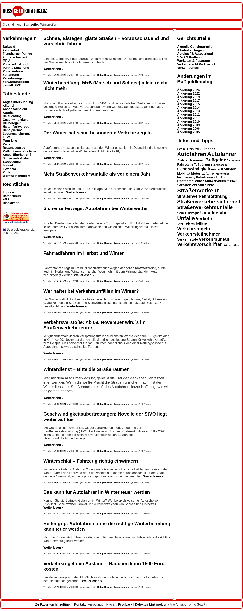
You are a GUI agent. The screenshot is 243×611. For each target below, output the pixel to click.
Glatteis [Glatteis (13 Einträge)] (215, 169)
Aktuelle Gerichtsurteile (194, 46)
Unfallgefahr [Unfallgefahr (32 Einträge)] (213, 212)
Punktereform (13, 71)
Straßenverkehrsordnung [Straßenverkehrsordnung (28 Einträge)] (202, 196)
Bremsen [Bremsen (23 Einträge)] (196, 160)
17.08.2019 (60, 587)
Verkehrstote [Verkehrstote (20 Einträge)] (187, 239)
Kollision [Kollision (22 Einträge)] (229, 169)
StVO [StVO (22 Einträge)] (181, 213)
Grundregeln (12, 123)
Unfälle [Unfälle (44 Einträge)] (186, 218)
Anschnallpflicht (15, 109)
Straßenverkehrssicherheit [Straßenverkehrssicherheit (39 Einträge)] (208, 201)
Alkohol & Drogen (190, 50)
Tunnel (8, 165)
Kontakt (80, 604)
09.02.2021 (60, 404)
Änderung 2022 (188, 93)
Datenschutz (12, 196)
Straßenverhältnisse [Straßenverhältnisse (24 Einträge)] (195, 185)
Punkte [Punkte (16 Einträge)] (220, 177)
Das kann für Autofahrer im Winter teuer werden (96, 492)
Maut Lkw (10, 140)
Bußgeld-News (104, 75)
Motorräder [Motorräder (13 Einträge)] (222, 173)
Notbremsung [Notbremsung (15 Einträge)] (186, 177)
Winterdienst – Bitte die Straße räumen (86, 369)
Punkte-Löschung (16, 67)
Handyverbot (12, 130)
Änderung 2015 (188, 104)
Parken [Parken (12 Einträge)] (211, 177)
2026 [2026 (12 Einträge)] (196, 149)
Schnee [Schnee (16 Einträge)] (199, 181)
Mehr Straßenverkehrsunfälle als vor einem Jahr (96, 173)
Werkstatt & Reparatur (193, 60)
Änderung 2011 (188, 118)
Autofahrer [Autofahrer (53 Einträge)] (221, 154)
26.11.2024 (60, 164)
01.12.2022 (60, 243)
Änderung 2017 (188, 100)
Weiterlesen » (53, 69)
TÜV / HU (9, 168)
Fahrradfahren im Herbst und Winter (83, 253)
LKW (6, 137)
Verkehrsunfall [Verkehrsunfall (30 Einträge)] (214, 239)
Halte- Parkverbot (16, 126)
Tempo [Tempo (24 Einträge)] (193, 213)
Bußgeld (9, 46)
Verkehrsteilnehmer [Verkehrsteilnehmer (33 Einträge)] (198, 234)
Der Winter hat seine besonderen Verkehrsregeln (97, 132)
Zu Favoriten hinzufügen (53, 604)
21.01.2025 (60, 123)
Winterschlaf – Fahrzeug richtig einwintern (90, 461)
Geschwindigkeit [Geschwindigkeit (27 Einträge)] (193, 169)
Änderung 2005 (188, 132)
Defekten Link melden (151, 604)
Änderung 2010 (188, 121)
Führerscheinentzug (18, 57)
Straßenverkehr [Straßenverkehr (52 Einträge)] (198, 190)
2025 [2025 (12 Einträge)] (191, 149)
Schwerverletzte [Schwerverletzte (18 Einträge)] (217, 181)
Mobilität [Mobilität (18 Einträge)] (183, 173)
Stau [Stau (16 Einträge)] (233, 181)
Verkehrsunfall (188, 67)
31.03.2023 (60, 198)
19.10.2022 (60, 281)
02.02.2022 (60, 312)
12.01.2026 (61, 75)
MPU (6, 60)
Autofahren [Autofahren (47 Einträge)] (191, 154)
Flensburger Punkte (17, 53)
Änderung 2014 (188, 107)
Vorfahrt (9, 172)
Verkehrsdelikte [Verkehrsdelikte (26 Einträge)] (192, 224)
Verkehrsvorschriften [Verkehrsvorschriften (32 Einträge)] (200, 244)
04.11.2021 (60, 359)
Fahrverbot (11, 50)
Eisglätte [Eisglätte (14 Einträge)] (234, 160)
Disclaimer (11, 203)
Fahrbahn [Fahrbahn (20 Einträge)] (185, 165)
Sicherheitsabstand (17, 158)
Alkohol (8, 105)
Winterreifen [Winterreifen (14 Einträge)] (231, 245)
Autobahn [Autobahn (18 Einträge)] (207, 149)
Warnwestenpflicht (16, 175)
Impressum (11, 192)
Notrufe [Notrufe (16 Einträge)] (201, 177)
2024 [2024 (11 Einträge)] (185, 149)
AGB (6, 199)
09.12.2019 (60, 482)
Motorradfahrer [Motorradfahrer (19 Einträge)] (203, 173)
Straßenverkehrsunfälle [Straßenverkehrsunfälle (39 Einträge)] (205, 207)
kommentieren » (122, 75)
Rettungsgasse (14, 147)
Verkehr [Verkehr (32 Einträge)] (204, 218)
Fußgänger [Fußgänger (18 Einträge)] (202, 164)
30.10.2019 (60, 553)
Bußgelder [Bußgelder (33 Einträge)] (216, 159)
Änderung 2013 (188, 111)
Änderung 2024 (188, 90)
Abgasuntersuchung (18, 102)
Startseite (30, 24)
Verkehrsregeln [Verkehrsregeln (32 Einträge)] (193, 228)
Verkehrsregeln (14, 78)
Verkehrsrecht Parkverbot (196, 64)
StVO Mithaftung (189, 57)
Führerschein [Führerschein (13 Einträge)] (219, 165)
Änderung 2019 (188, 97)
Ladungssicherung (17, 133)
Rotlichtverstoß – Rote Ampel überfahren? (19, 153)
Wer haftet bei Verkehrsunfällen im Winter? (91, 291)
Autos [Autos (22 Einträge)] (182, 160)
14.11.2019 (60, 514)
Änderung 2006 (188, 128)
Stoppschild (12, 161)
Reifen (7, 144)
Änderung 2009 (188, 125)
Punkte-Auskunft (15, 64)
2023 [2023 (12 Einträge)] (179, 149)
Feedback (125, 604)
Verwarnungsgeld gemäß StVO (16, 83)
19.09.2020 (60, 451)
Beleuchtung (12, 116)
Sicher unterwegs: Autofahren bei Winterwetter (95, 208)
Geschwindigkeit (15, 119)
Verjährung (11, 74)
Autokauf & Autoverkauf (195, 53)
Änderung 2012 (188, 114)
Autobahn (10, 112)
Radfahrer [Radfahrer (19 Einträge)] (185, 181)
